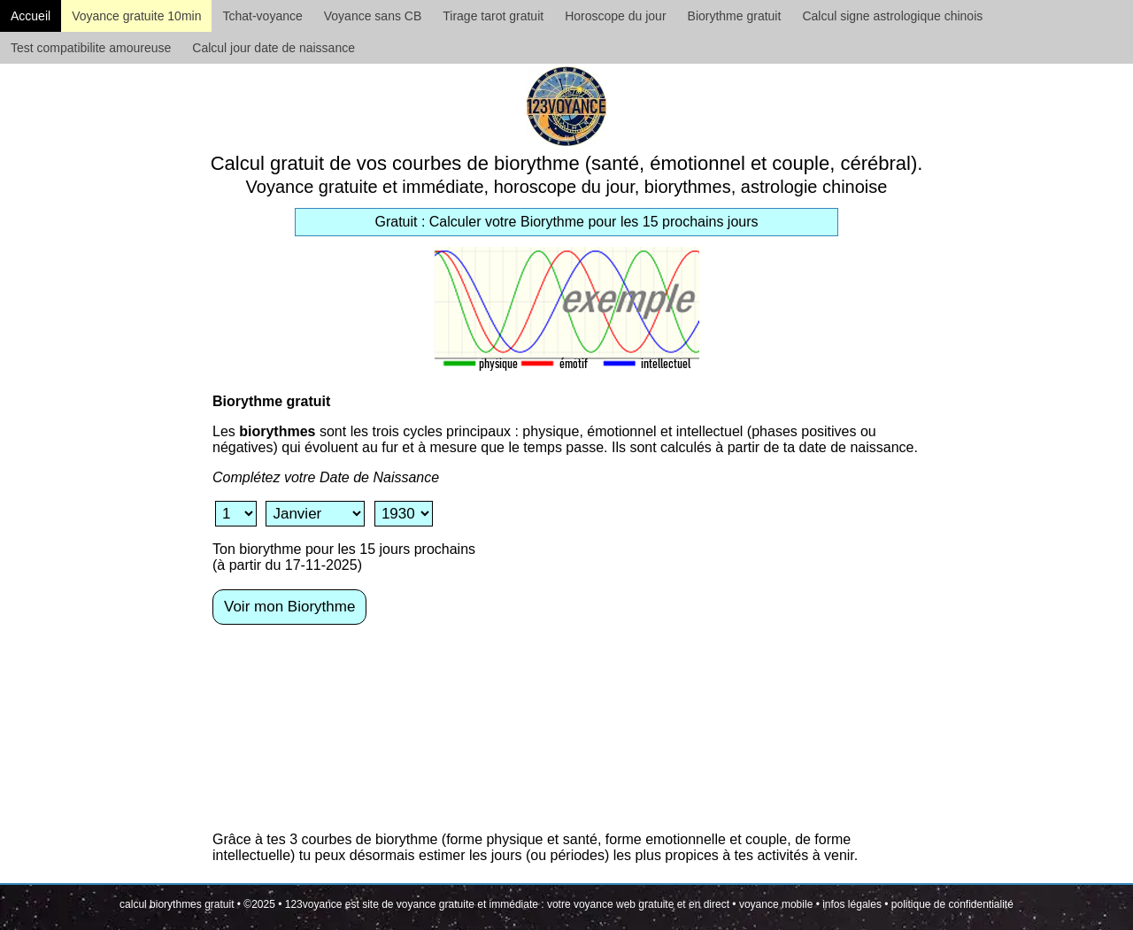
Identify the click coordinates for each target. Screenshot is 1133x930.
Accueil (30, 16)
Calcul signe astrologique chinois (892, 16)
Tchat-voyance (262, 16)
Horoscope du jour (615, 16)
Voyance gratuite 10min (136, 16)
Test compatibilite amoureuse (91, 48)
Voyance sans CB (373, 16)
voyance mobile (776, 904)
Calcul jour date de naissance (273, 48)
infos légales (852, 904)
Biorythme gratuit (735, 16)
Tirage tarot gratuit (493, 16)
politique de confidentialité (952, 904)
